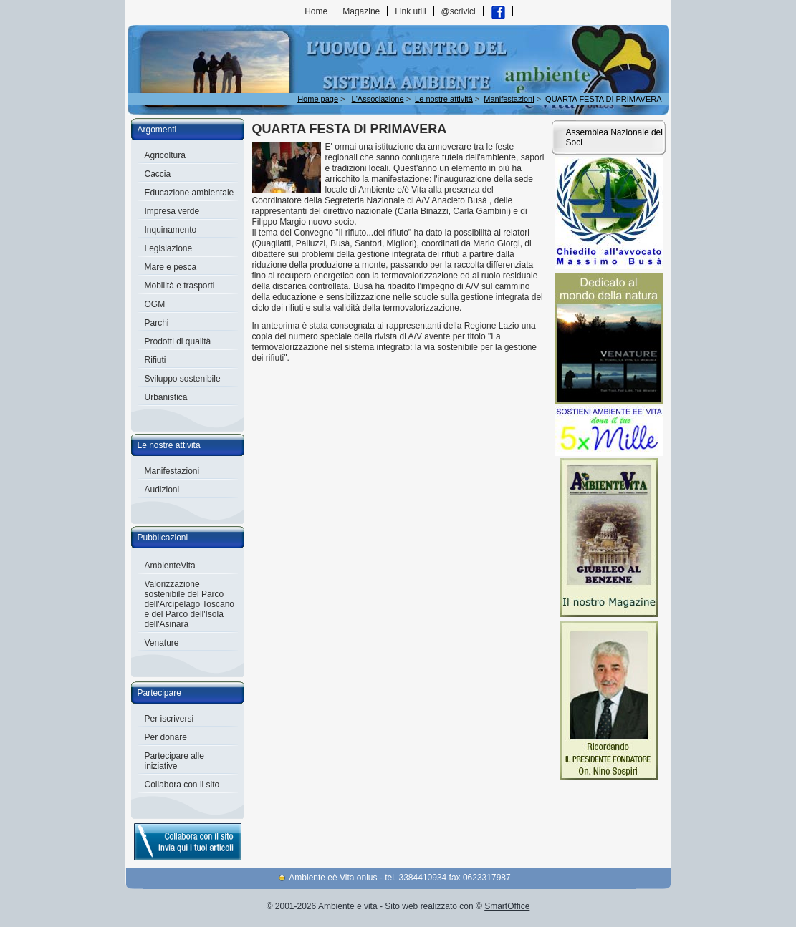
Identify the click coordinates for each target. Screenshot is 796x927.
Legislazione (169, 248)
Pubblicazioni (163, 538)
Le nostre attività (169, 445)
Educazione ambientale (189, 193)
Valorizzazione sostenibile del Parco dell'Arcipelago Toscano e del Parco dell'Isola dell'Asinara (189, 604)
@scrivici (458, 11)
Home (316, 11)
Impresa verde (172, 211)
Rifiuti (155, 360)
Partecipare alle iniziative (174, 761)
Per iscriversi (169, 719)
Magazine (361, 11)
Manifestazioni (172, 471)
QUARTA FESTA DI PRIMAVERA (603, 98)
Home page (317, 98)
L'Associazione (378, 98)
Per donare (166, 737)
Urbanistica (166, 397)
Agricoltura (165, 155)
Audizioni (162, 490)
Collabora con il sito (182, 785)
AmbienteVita (170, 565)
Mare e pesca (171, 267)
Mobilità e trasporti (180, 286)
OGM (155, 304)
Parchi (157, 323)
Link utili (410, 11)
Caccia (158, 174)
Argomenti (157, 130)
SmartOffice (506, 906)
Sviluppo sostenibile (183, 379)
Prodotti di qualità (178, 341)
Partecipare (159, 693)
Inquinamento (171, 230)
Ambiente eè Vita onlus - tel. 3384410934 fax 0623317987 (399, 878)
